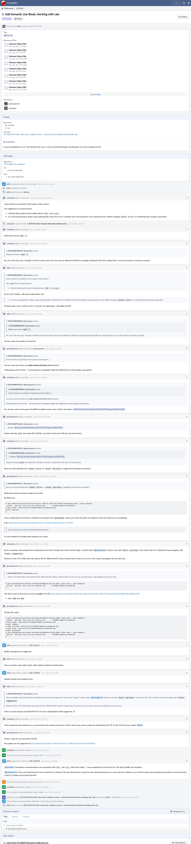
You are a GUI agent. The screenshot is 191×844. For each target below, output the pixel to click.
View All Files (95, 94)
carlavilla (11, 125)
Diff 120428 (35, 668)
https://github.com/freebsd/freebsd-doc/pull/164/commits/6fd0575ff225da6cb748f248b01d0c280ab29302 (95, 589)
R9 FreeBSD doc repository (14, 164)
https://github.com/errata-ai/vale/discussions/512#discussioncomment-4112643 (40, 519)
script (24, 526)
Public (19, 18)
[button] (188, 3)
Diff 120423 (35, 641)
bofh (18, 26)
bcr (9, 128)
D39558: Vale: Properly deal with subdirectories (48, 223)
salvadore (12, 108)
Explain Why (116, 791)
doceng (26, 192)
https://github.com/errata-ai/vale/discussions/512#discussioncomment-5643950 (63, 738)
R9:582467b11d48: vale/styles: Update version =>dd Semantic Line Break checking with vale (41, 134)
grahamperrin (14, 103)
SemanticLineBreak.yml (17, 823)
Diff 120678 (35, 756)
